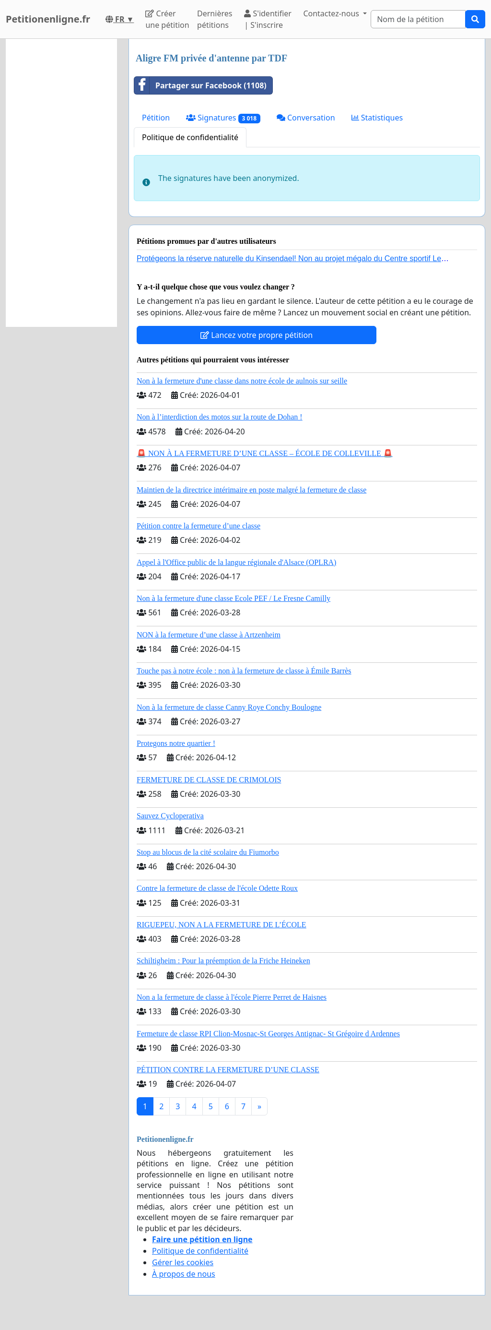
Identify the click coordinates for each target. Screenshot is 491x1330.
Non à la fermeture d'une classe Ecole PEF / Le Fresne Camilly (233, 598)
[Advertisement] (61, 183)
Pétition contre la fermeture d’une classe (198, 526)
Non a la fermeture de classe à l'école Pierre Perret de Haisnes (232, 997)
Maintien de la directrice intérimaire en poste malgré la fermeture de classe (251, 490)
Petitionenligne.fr (48, 18)
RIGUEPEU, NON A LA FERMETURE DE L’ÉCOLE (221, 925)
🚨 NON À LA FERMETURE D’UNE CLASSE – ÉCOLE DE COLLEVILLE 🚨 (265, 453)
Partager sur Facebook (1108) (200, 85)
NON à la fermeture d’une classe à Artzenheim (209, 635)
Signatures (223, 117)
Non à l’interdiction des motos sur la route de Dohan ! (220, 417)
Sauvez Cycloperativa (170, 816)
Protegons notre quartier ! (176, 743)
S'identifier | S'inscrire (268, 19)
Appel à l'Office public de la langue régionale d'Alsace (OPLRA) (236, 562)
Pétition (156, 117)
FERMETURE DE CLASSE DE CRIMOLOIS (209, 780)
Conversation (306, 117)
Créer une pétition (167, 19)
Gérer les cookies (182, 1262)
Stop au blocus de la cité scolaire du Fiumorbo (208, 852)
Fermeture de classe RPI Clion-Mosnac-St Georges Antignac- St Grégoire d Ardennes (268, 1034)
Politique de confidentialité (190, 137)
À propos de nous (183, 1274)
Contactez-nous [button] (332, 13)
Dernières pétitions (214, 19)
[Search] (418, 19)
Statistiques (377, 117)
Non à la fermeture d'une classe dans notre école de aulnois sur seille (242, 381)
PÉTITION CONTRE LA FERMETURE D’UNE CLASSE (228, 1070)
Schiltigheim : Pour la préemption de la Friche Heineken (223, 961)
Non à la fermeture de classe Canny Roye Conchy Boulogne (229, 707)
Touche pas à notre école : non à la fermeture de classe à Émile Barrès (244, 671)
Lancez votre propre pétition (256, 335)
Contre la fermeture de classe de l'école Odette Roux (217, 888)
